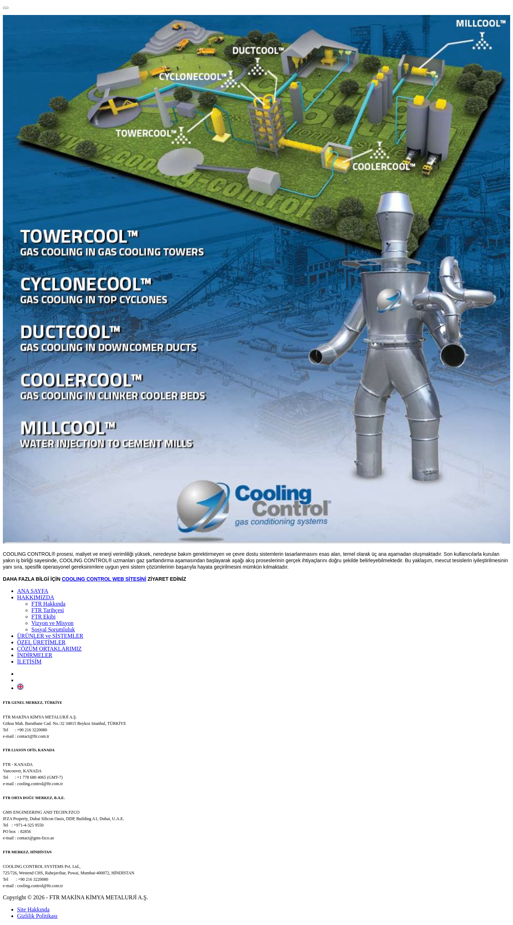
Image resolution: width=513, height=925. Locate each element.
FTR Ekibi (43, 617)
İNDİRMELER (34, 655)
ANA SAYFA (32, 591)
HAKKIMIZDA (35, 597)
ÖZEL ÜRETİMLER (41, 642)
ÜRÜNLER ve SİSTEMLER (50, 636)
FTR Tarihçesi (47, 610)
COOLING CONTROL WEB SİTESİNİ (104, 579)
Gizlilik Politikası (37, 916)
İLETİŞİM (29, 662)
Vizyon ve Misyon (52, 623)
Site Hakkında (33, 909)
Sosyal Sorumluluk (53, 629)
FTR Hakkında (48, 604)
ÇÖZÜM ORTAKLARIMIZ (49, 649)
